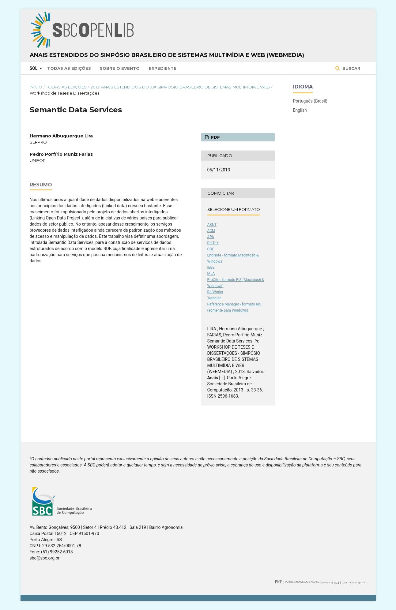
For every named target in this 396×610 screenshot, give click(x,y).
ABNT (212, 225)
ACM (211, 231)
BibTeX (213, 243)
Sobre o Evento (120, 68)
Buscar (350, 68)
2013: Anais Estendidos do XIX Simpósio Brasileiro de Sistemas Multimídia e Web (180, 86)
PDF (214, 137)
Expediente (162, 68)
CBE (210, 249)
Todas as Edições (69, 68)
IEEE (211, 267)
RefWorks (215, 292)
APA (210, 237)
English (300, 110)
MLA (211, 273)
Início (36, 86)
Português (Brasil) (310, 101)
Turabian (214, 298)
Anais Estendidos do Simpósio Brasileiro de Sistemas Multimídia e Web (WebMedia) (167, 55)
